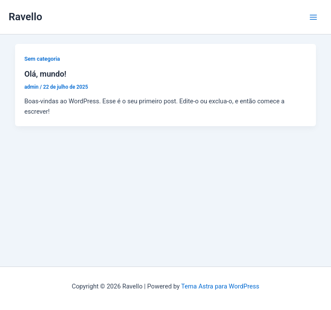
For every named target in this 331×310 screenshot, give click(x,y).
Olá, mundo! (45, 73)
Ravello (25, 17)
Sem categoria (42, 59)
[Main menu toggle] (313, 17)
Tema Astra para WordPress (220, 286)
